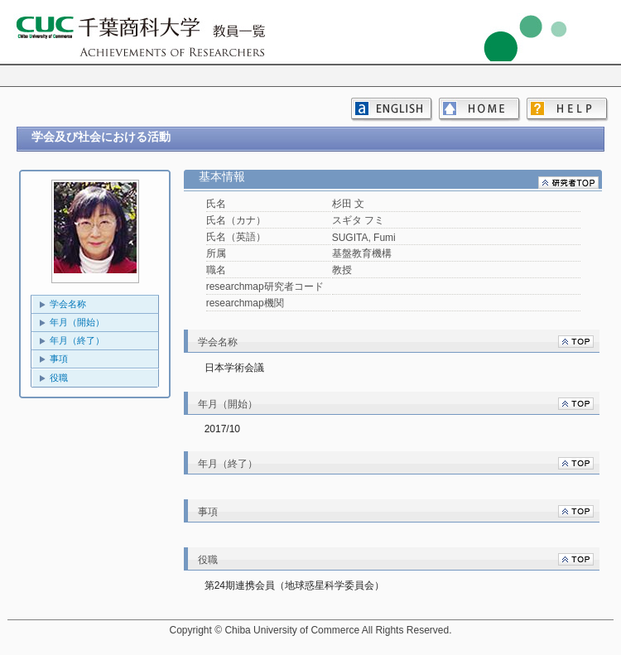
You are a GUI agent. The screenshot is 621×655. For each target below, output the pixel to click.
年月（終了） (77, 340)
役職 (59, 378)
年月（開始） (77, 322)
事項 (59, 359)
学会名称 (68, 304)
